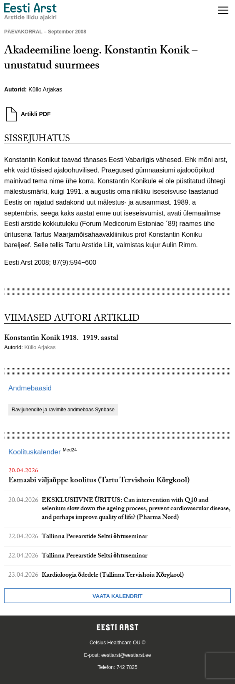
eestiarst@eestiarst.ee (126, 655)
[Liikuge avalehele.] (30, 12)
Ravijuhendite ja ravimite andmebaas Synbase (63, 410)
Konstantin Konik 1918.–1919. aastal (61, 338)
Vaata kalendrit (117, 596)
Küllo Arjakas (45, 89)
